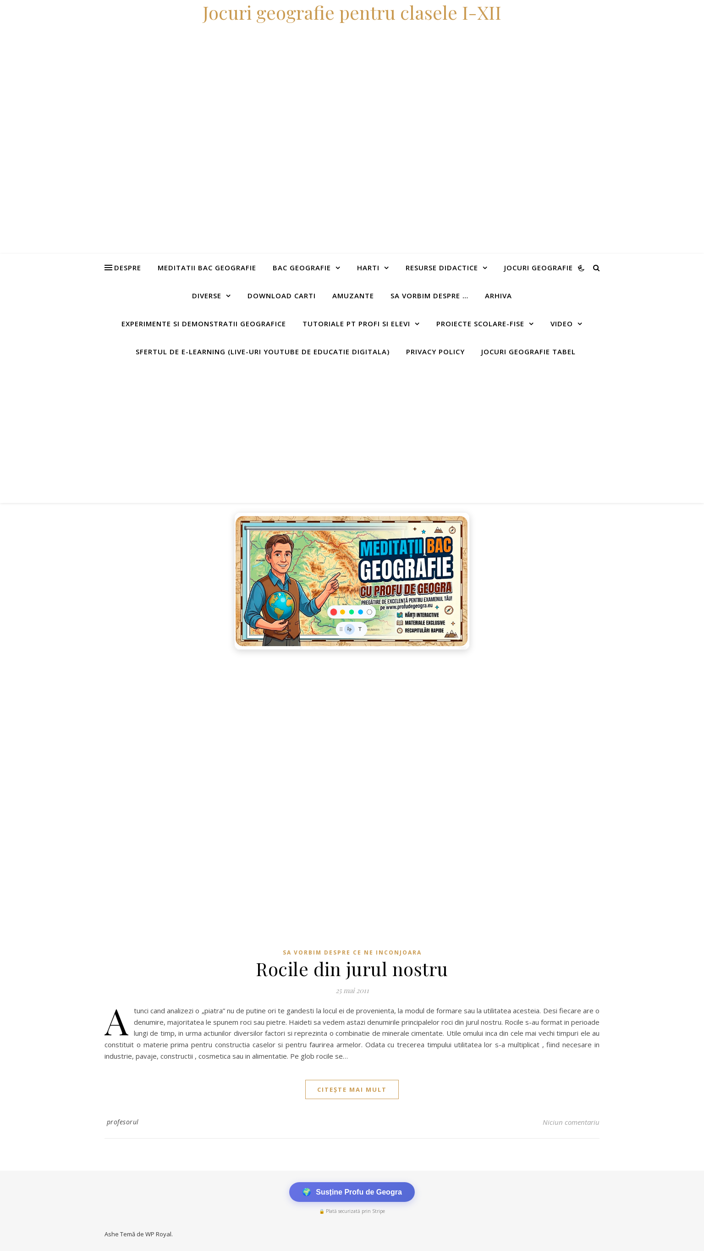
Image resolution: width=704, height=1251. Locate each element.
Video (561, 323)
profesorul (123, 1121)
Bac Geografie (302, 267)
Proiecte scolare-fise (480, 323)
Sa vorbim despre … (429, 295)
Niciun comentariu (571, 1122)
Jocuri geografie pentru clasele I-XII (352, 12)
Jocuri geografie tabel (528, 351)
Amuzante (353, 295)
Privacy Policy (435, 351)
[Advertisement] (352, 434)
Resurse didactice (442, 267)
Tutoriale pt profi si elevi (356, 323)
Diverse (206, 295)
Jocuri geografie (538, 267)
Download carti (282, 295)
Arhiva (498, 295)
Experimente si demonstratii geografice (203, 323)
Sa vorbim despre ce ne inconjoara (352, 952)
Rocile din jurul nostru (352, 968)
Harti (368, 267)
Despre (127, 267)
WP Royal (158, 1234)
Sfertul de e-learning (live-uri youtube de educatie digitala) (263, 351)
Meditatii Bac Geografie (207, 267)
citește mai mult (352, 1089)
